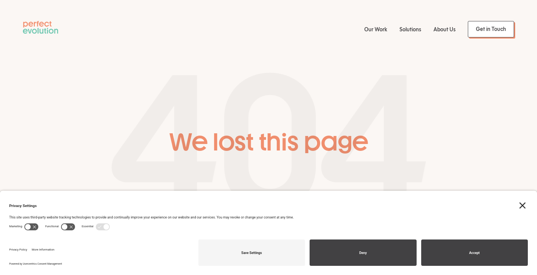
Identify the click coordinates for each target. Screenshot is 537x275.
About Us (444, 29)
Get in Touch (491, 29)
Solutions (410, 29)
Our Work (375, 29)
